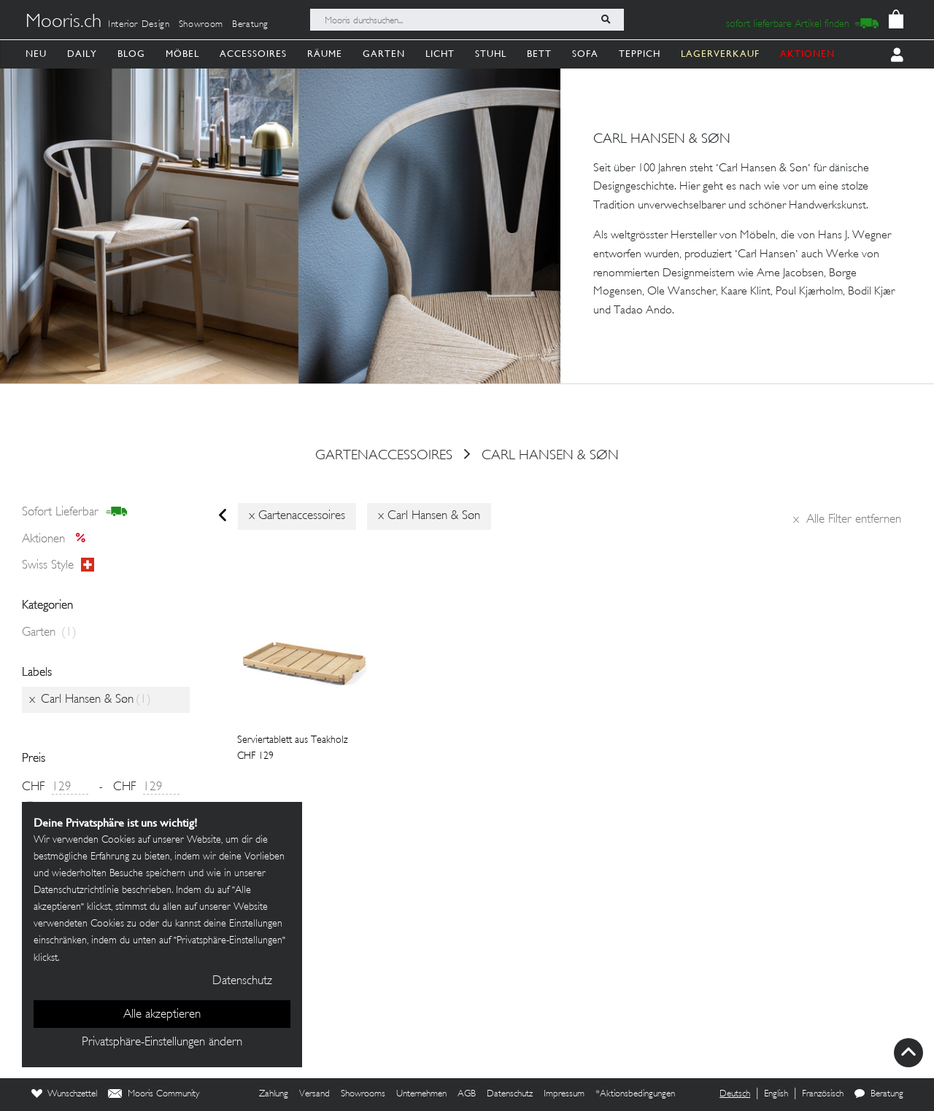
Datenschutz (510, 1094)
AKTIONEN (807, 53)
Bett (539, 53)
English (776, 1094)
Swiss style (58, 566)
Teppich (639, 53)
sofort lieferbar (75, 512)
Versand (314, 1094)
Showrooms (363, 1094)
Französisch (823, 1094)
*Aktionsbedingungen (635, 1094)
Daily (82, 53)
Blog (131, 53)
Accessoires (253, 53)
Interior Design (139, 24)
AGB (467, 1094)
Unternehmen (421, 1094)
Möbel (182, 53)
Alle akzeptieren (162, 1015)
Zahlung (273, 1094)
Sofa (585, 53)
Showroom (201, 24)
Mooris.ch (63, 22)
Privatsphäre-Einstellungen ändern (162, 1042)
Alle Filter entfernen (847, 520)
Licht (440, 53)
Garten (384, 53)
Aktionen (58, 539)
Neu (36, 53)
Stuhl (490, 53)
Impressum (564, 1094)
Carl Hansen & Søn (550, 455)
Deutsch (734, 1094)
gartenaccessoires (383, 455)
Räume (324, 53)
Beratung (250, 24)
